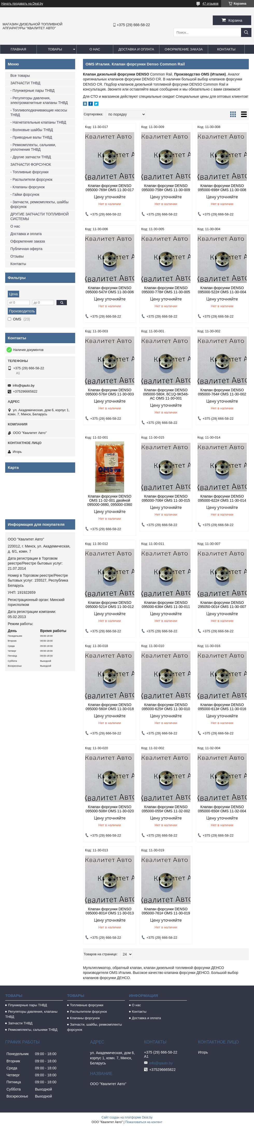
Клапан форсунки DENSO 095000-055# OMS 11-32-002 (166, 809)
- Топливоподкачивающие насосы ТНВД (38, 112)
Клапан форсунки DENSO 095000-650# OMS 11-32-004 (222, 809)
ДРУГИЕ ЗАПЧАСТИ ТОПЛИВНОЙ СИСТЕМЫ (39, 216)
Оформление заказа (184, 49)
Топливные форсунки (86, 1005)
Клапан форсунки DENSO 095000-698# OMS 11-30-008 (222, 188)
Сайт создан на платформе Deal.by (127, 1117)
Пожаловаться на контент (143, 1122)
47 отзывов (210, 3)
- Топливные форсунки (29, 172)
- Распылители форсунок (31, 179)
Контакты (226, 49)
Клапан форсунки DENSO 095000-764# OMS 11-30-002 (222, 392)
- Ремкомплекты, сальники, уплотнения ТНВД (33, 147)
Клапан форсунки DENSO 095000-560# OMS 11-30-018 (110, 707)
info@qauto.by (23, 385)
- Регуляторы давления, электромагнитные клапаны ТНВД (39, 100)
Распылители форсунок (88, 1011)
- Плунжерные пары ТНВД (32, 90)
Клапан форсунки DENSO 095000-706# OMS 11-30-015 (166, 498)
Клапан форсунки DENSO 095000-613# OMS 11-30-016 (222, 707)
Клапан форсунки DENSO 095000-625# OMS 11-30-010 (166, 707)
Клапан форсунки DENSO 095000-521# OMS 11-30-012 (110, 604)
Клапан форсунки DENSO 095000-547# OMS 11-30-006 (110, 290)
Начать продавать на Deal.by (22, 3)
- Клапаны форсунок (27, 187)
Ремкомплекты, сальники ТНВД (32, 1030)
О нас (95, 49)
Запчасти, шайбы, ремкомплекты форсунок (94, 1027)
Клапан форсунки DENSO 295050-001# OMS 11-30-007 (222, 604)
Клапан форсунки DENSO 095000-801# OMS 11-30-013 (110, 911)
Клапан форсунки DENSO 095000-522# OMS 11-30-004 (222, 290)
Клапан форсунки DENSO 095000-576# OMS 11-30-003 (110, 392)
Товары (55, 49)
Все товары (20, 75)
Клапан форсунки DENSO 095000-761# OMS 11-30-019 (166, 911)
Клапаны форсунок (85, 1018)
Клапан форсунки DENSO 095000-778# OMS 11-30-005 (166, 290)
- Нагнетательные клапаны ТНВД (38, 122)
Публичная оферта (26, 249)
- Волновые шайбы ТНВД (31, 130)
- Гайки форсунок (24, 194)
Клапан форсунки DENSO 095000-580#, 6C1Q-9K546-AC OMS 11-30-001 (166, 394)
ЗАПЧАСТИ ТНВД (25, 83)
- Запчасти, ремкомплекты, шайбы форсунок (39, 204)
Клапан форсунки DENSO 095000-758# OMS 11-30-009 (166, 188)
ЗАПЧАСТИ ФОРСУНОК (30, 164)
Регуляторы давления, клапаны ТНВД (31, 1014)
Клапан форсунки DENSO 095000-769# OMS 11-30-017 (110, 188)
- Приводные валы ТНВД (31, 137)
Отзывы (17, 256)
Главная (18, 49)
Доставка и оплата (136, 49)
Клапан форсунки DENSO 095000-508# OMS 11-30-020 (110, 809)
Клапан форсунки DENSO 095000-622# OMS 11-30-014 (222, 498)
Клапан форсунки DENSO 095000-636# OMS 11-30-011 (166, 604)
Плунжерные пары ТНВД (27, 1005)
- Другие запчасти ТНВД (30, 157)
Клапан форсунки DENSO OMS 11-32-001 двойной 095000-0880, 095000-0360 (109, 500)
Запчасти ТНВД (20, 1023)
